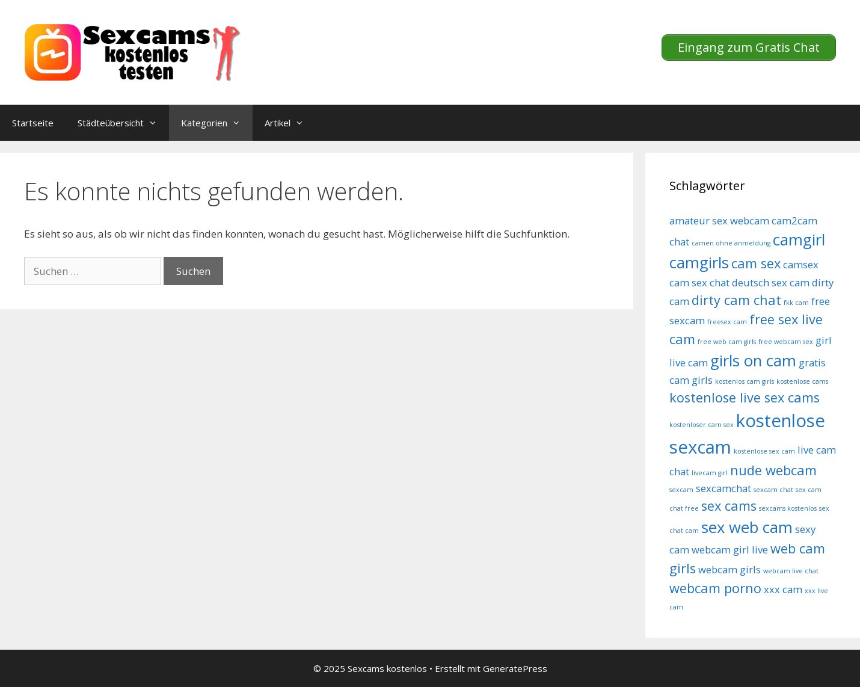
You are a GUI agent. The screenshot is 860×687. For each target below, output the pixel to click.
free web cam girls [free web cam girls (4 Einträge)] (727, 341)
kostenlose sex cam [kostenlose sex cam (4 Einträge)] (764, 451)
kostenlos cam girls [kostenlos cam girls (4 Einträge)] (744, 381)
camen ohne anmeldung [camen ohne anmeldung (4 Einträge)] (731, 243)
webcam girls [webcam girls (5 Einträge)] (729, 569)
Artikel (290, 123)
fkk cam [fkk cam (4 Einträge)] (796, 302)
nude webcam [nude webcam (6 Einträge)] (773, 470)
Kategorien (217, 123)
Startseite (33, 123)
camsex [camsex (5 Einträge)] (801, 264)
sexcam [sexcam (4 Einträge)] (681, 489)
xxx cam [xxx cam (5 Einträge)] (783, 589)
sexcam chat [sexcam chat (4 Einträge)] (773, 489)
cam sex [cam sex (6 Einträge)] (756, 263)
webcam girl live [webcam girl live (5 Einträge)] (730, 549)
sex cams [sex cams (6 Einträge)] (729, 505)
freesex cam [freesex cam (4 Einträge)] (727, 322)
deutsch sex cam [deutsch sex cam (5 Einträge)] (770, 282)
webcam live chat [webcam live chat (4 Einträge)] (791, 571)
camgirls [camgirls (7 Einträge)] (699, 262)
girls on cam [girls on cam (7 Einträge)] (753, 360)
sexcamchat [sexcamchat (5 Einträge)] (723, 488)
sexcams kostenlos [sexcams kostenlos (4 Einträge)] (788, 508)
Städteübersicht (123, 123)
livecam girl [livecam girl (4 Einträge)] (710, 473)
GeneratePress (515, 668)
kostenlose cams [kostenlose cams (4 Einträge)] (802, 381)
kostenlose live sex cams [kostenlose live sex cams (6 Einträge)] (744, 397)
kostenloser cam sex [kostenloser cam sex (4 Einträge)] (701, 425)
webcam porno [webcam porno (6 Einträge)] (715, 588)
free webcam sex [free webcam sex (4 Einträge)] (785, 341)
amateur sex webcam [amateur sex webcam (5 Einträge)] (719, 220)
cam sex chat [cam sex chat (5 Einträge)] (699, 282)
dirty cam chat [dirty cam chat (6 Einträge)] (736, 300)
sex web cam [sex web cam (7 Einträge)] (747, 527)
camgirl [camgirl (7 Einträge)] (799, 239)
